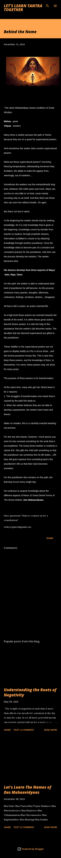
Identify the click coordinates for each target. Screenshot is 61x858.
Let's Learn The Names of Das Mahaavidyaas (27, 789)
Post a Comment (24, 729)
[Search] (47, 6)
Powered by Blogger (30, 848)
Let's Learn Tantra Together (23, 7)
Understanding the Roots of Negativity (30, 692)
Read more (50, 729)
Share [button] (49, 538)
